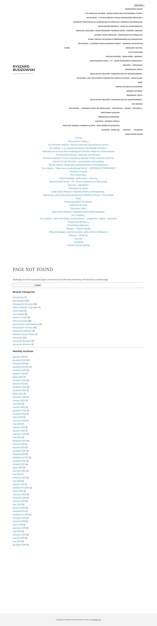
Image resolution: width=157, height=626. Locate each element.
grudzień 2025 (19, 360)
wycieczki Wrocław (22, 341)
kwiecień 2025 (19, 380)
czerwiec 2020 (19, 494)
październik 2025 (21, 367)
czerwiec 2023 (19, 420)
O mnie (67, 48)
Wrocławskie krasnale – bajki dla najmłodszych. (120, 26)
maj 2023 (17, 424)
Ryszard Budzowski (24, 68)
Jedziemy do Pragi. (134, 91)
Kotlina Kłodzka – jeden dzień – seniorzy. (124, 56)
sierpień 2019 (19, 521)
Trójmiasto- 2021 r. (134, 95)
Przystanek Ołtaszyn (22, 331)
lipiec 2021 (17, 467)
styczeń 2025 (19, 384)
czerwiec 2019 (19, 528)
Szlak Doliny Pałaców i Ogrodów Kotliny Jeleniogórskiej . (116, 74)
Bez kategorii (19, 301)
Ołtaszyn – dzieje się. (111, 130)
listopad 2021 (19, 454)
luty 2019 (17, 541)
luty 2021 (17, 481)
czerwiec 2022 (19, 434)
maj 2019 (17, 531)
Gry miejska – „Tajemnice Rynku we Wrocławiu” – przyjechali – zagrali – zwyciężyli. (106, 108)
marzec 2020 (19, 501)
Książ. (140, 82)
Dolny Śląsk (18, 311)
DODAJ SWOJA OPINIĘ (134, 134)
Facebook (138, 130)
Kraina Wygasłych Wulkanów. (129, 87)
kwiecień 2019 (19, 535)
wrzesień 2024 (19, 390)
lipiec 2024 (18, 394)
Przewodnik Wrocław (23, 327)
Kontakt (126, 130)
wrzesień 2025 (19, 370)
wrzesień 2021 (19, 461)
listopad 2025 (19, 363)
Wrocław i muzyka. (134, 48)
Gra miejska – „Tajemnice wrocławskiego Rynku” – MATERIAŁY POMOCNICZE (110, 43)
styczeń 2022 (19, 447)
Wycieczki (17, 338)
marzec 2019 (19, 538)
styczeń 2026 (19, 357)
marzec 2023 (19, 427)
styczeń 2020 (19, 508)
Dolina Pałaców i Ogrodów (25, 307)
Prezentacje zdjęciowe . (109, 117)
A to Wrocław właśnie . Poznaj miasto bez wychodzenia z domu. (114, 13)
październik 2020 (21, 488)
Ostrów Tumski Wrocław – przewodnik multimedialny (118, 35)
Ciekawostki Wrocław (23, 304)
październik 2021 (20, 457)
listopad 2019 (19, 511)
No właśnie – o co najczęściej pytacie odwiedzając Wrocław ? (115, 18)
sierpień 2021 (19, 464)
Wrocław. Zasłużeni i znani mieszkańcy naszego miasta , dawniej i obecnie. (109, 31)
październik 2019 (21, 514)
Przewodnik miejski (134, 9)
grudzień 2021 (19, 451)
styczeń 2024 (19, 407)
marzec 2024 (19, 400)
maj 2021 (17, 474)
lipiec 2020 (18, 491)
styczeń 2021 (19, 484)
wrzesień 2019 (19, 518)
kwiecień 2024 (19, 397)
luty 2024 (17, 404)
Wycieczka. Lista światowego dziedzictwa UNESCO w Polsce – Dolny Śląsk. (110, 78)
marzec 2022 (19, 444)
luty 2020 (17, 504)
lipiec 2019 (18, 525)
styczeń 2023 (19, 431)
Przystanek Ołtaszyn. (110, 113)
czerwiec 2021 (19, 471)
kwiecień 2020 (19, 498)
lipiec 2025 (18, 377)
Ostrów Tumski (20, 317)
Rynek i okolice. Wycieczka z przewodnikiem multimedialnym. (115, 39)
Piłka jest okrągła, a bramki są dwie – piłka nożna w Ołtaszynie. (91, 125)
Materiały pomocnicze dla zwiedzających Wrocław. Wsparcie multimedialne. (108, 22)
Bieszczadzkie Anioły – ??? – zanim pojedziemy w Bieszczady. (116, 61)
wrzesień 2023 (19, 414)
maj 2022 (17, 437)
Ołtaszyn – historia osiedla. (107, 121)
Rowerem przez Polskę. (24, 334)
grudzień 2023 (19, 410)
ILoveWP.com (96, 620)
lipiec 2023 (18, 417)
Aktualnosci (18, 297)
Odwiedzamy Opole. (134, 69)
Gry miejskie (137, 104)
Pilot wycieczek (135, 52)
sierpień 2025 (19, 374)
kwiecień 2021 (19, 478)
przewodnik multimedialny (26, 324)
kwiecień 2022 (19, 441)
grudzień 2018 (19, 545)
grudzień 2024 (20, 387)
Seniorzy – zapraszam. (133, 65)
